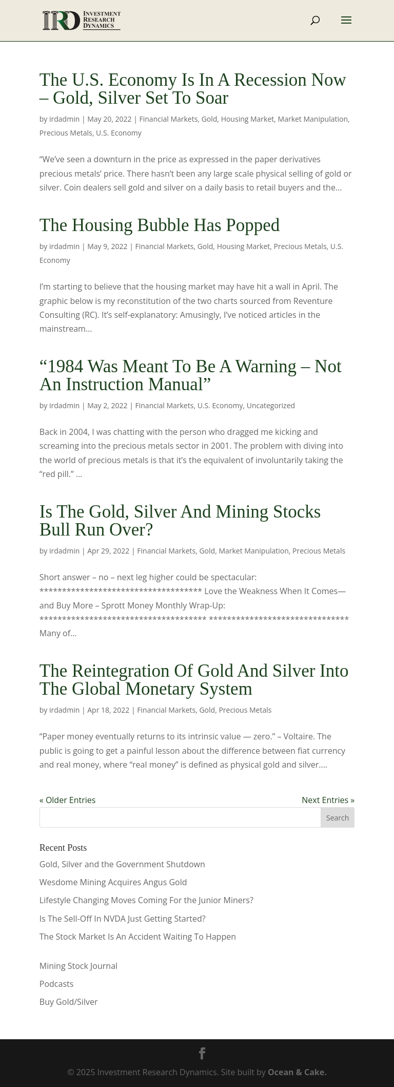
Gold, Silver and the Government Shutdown (122, 864)
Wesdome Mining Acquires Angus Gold (113, 882)
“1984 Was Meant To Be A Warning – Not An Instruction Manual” (191, 375)
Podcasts (57, 983)
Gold (210, 119)
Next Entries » (328, 800)
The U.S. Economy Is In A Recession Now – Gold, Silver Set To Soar (193, 89)
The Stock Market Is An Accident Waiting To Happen (138, 936)
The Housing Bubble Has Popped (160, 225)
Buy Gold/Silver (69, 1001)
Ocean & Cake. (297, 1072)
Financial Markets (169, 119)
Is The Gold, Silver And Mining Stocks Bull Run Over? (180, 521)
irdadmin (64, 119)
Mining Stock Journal (78, 965)
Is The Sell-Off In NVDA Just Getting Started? (123, 918)
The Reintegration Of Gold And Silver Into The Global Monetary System (194, 680)
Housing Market (247, 119)
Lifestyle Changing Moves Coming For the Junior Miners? (146, 900)
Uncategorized (271, 405)
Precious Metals (66, 133)
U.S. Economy (119, 133)
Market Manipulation (313, 119)
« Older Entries (68, 800)
